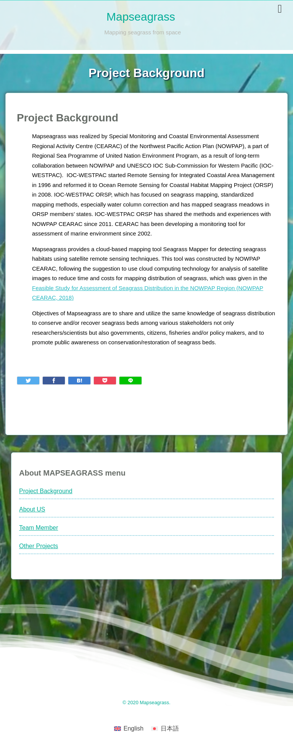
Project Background (45, 491)
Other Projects (38, 546)
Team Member (38, 527)
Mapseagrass (140, 16)
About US (32, 509)
